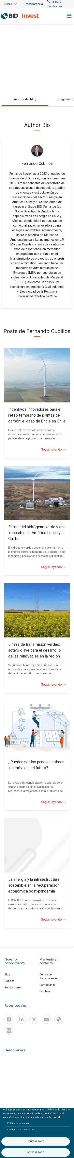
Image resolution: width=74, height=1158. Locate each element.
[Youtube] (46, 1019)
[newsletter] (9, 1030)
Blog (7, 974)
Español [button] (8, 4)
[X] (33, 1019)
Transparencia (33, 4)
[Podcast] (58, 1019)
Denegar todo (35, 1141)
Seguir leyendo (53, 449)
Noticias (9, 981)
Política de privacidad (18, 1123)
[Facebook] (9, 1019)
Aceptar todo (35, 1152)
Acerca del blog (25, 99)
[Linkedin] (21, 1019)
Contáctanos (47, 984)
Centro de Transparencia (48, 976)
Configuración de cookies (21, 1129)
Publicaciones (13, 987)
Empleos (44, 991)
